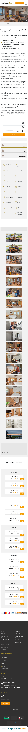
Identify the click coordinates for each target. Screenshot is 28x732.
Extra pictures (6, 444)
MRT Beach (17, 631)
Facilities (3, 633)
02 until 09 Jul (14, 547)
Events (16, 640)
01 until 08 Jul (14, 540)
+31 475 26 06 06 (11, 682)
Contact (4, 660)
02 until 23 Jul (14, 603)
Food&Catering (18, 634)
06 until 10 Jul (14, 505)
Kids (16, 637)
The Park (2, 631)
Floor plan (5, 448)
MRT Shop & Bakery (19, 636)
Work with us (5, 668)
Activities (17, 639)
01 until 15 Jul (14, 568)
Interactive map (18, 644)
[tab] (14, 145)
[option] (14, 14)
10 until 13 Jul (14, 492)
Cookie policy (3, 640)
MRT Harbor (17, 633)
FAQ (3, 662)
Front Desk (4, 657)
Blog (2, 637)
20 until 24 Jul (14, 520)
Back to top (14, 709)
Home (2, 23)
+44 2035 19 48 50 (13, 684)
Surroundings (3, 634)
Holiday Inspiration (5, 639)
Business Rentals (18, 642)
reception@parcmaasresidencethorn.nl (9, 679)
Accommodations (8, 23)
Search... (4, 666)
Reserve (20, 3)
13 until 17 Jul (14, 512)
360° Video (5, 452)
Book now (14, 134)
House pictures (6, 228)
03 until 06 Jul (14, 485)
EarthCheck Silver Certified (8, 665)
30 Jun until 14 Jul (14, 561)
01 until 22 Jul (14, 596)
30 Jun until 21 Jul (14, 588)
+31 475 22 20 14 (12, 685)
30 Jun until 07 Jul (14, 533)
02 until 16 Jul (14, 575)
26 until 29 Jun (14, 478)
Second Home (5, 658)
